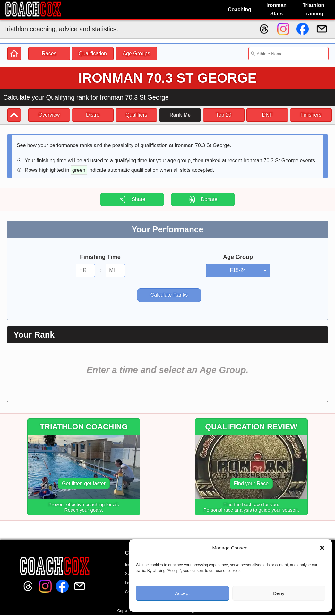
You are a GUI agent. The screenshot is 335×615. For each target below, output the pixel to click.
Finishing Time (100, 257)
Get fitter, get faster (84, 483)
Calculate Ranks (169, 295)
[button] (322, 548)
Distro (92, 115)
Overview (49, 115)
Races (49, 53)
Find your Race (251, 483)
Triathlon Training (313, 9)
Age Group (238, 257)
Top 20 (223, 115)
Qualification (93, 53)
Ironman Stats (276, 9)
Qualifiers (136, 115)
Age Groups (136, 53)
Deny (278, 593)
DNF (267, 115)
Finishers (311, 115)
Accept (182, 593)
